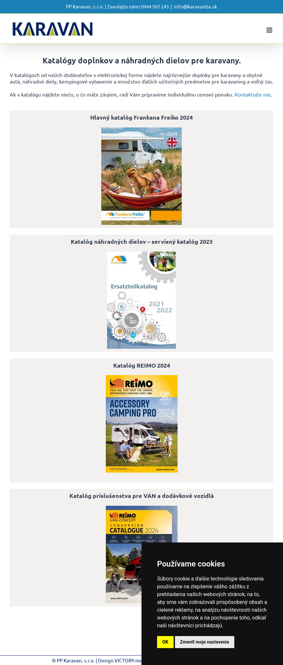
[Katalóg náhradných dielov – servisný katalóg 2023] (141, 254)
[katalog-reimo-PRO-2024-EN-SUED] (142, 377)
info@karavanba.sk (195, 6)
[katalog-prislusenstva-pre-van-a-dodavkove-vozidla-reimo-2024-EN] (142, 508)
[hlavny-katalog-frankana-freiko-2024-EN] (141, 130)
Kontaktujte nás (253, 94)
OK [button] (165, 642)
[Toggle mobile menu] (269, 30)
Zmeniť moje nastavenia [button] (204, 642)
